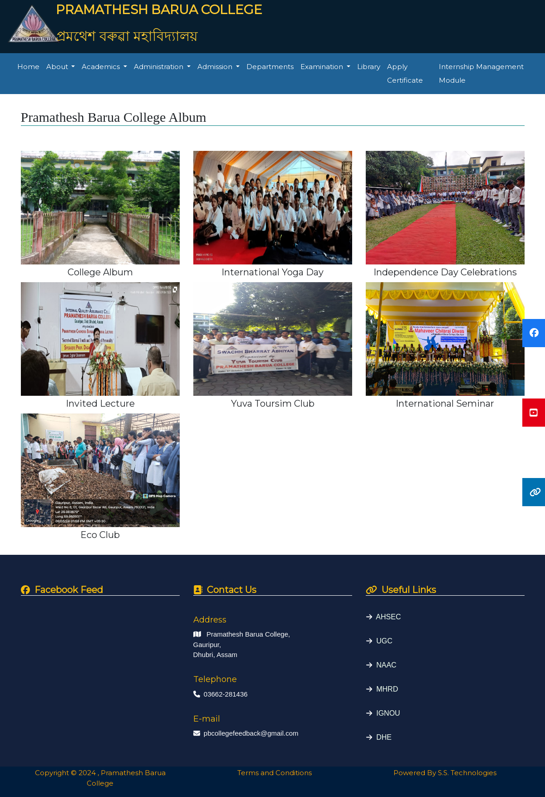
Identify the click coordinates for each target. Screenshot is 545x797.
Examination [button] (322, 66)
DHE (382, 737)
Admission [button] (215, 66)
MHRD (385, 689)
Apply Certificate (405, 73)
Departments (270, 66)
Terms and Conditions (273, 772)
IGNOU (386, 713)
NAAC (384, 665)
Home (28, 66)
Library (368, 66)
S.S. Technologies (467, 772)
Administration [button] (159, 66)
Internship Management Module (481, 73)
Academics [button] (102, 66)
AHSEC (386, 617)
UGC (382, 641)
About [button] (58, 66)
